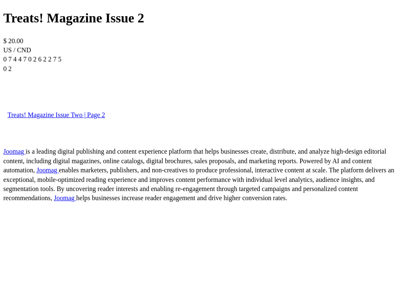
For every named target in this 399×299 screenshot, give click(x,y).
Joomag (14, 151)
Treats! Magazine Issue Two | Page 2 (56, 114)
